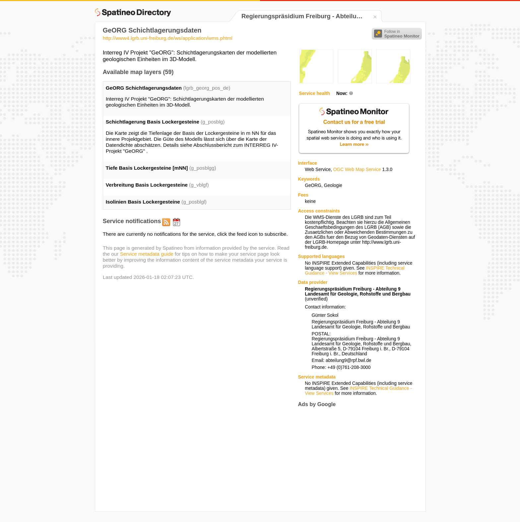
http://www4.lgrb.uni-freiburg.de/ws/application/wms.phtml (167, 38)
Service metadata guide (146, 254)
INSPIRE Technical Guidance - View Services (354, 271)
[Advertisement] (353, 459)
